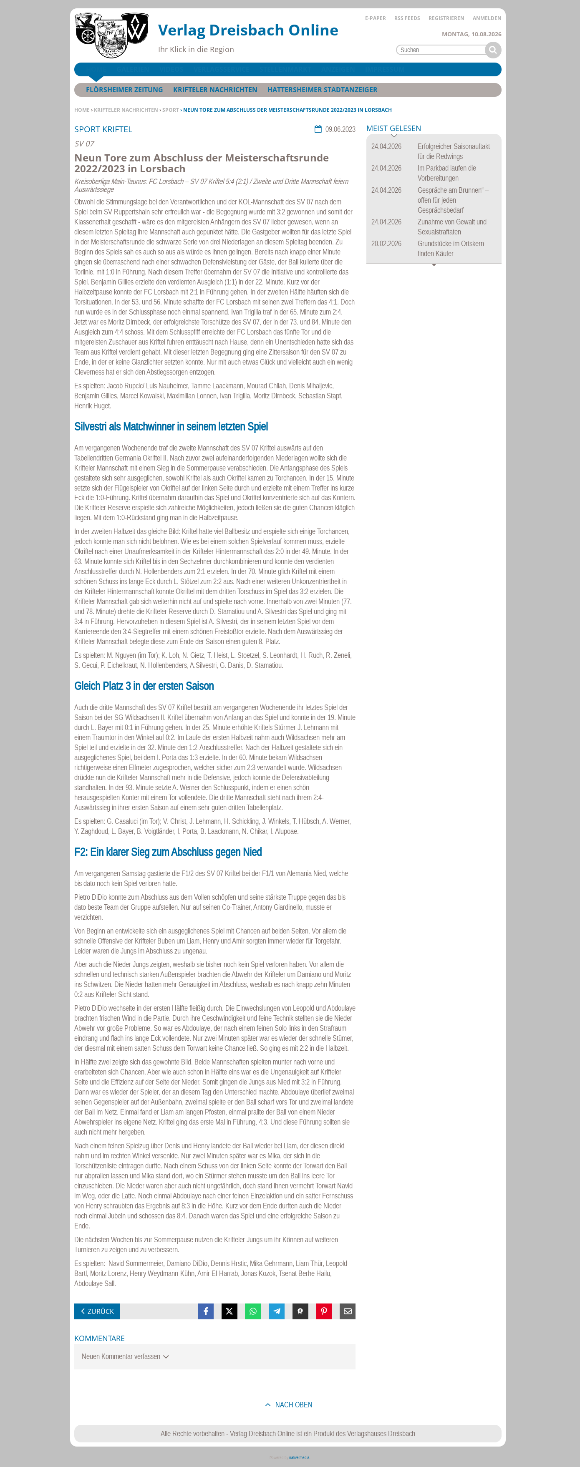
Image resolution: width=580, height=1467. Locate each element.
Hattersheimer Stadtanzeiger (322, 89)
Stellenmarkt (285, 69)
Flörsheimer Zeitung (124, 89)
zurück (101, 1311)
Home (82, 109)
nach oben (293, 1404)
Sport (170, 109)
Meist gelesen (393, 128)
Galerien (132, 69)
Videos (171, 69)
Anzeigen (338, 69)
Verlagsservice (222, 69)
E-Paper (375, 18)
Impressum (385, 69)
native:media (299, 1457)
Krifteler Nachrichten (126, 109)
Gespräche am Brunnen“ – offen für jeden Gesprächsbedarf (453, 200)
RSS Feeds (407, 18)
